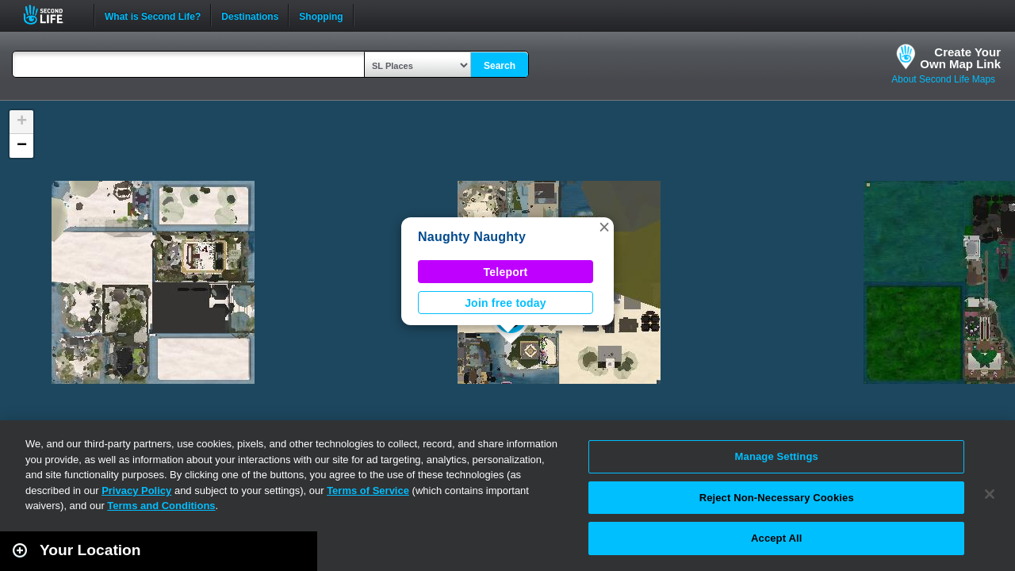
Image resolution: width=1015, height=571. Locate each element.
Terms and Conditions (161, 506)
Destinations (249, 15)
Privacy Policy (136, 490)
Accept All (776, 538)
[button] (604, 226)
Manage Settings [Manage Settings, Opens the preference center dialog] (776, 456)
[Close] (989, 494)
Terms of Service (368, 490)
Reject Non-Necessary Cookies (776, 498)
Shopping (321, 15)
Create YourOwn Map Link (960, 58)
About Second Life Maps (943, 79)
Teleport (506, 272)
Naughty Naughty (472, 236)
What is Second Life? (153, 15)
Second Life (52, 14)
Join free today (505, 303)
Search (499, 65)
